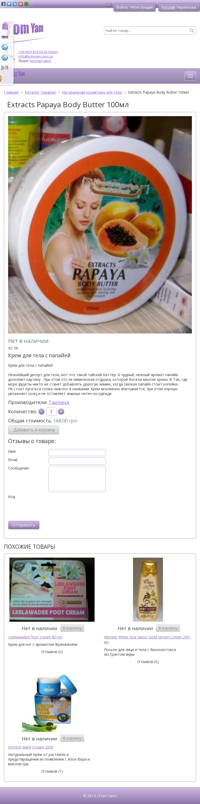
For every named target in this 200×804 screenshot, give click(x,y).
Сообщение (18, 468)
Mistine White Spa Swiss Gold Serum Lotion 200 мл (147, 640)
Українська (186, 7)
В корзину (72, 627)
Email (12, 459)
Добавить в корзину (34, 430)
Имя (12, 451)
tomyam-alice (40, 60)
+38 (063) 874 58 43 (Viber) (38, 51)
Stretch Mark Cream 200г (31, 747)
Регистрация (141, 7)
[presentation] (48, 509)
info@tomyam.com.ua (35, 56)
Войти (122, 7)
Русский (168, 7)
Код (11, 496)
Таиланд (59, 402)
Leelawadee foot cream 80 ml (35, 637)
